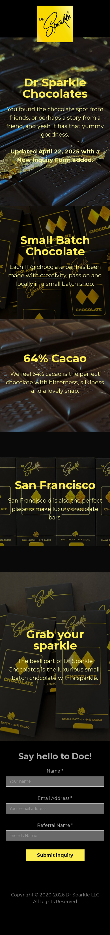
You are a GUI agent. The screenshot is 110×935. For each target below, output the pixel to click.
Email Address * (55, 798)
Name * (55, 771)
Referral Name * (55, 825)
